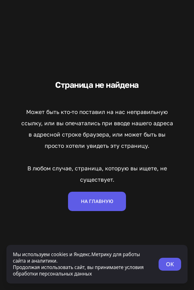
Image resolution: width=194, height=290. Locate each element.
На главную (97, 201)
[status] (97, 264)
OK (170, 264)
